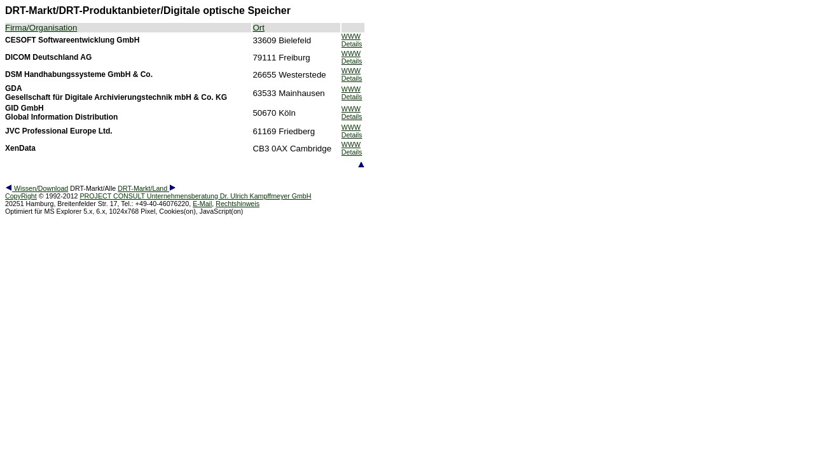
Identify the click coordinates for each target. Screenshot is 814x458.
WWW (351, 36)
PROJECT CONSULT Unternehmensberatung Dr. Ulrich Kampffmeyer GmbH (195, 196)
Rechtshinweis (237, 203)
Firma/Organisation (41, 27)
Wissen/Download (36, 188)
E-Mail (202, 203)
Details (351, 44)
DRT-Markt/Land (147, 188)
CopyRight (21, 196)
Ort (258, 27)
